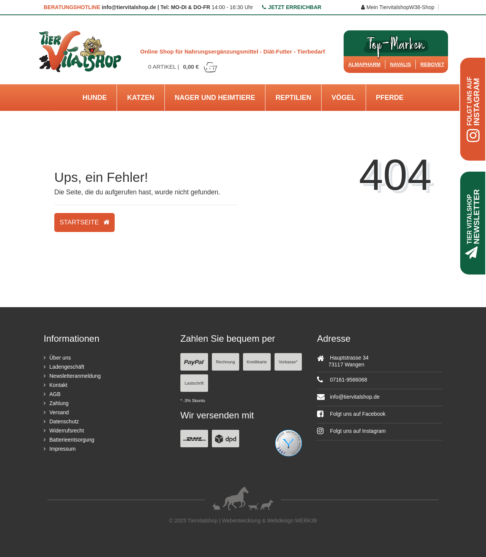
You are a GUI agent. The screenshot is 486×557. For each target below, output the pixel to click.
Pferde (390, 97)
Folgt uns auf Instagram (351, 431)
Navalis (400, 64)
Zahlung (59, 403)
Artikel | (183, 66)
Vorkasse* (288, 362)
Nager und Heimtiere (215, 97)
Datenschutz (64, 421)
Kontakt (58, 385)
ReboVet (432, 64)
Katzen (141, 97)
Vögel (343, 97)
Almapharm (364, 64)
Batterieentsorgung (71, 440)
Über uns (60, 358)
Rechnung (225, 362)
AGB (55, 394)
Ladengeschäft (66, 367)
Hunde (94, 97)
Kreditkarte (257, 362)
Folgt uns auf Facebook (351, 414)
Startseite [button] (84, 222)
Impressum (62, 449)
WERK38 (306, 521)
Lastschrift (194, 383)
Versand (59, 412)
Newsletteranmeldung (75, 376)
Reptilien (293, 97)
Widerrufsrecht (66, 431)
